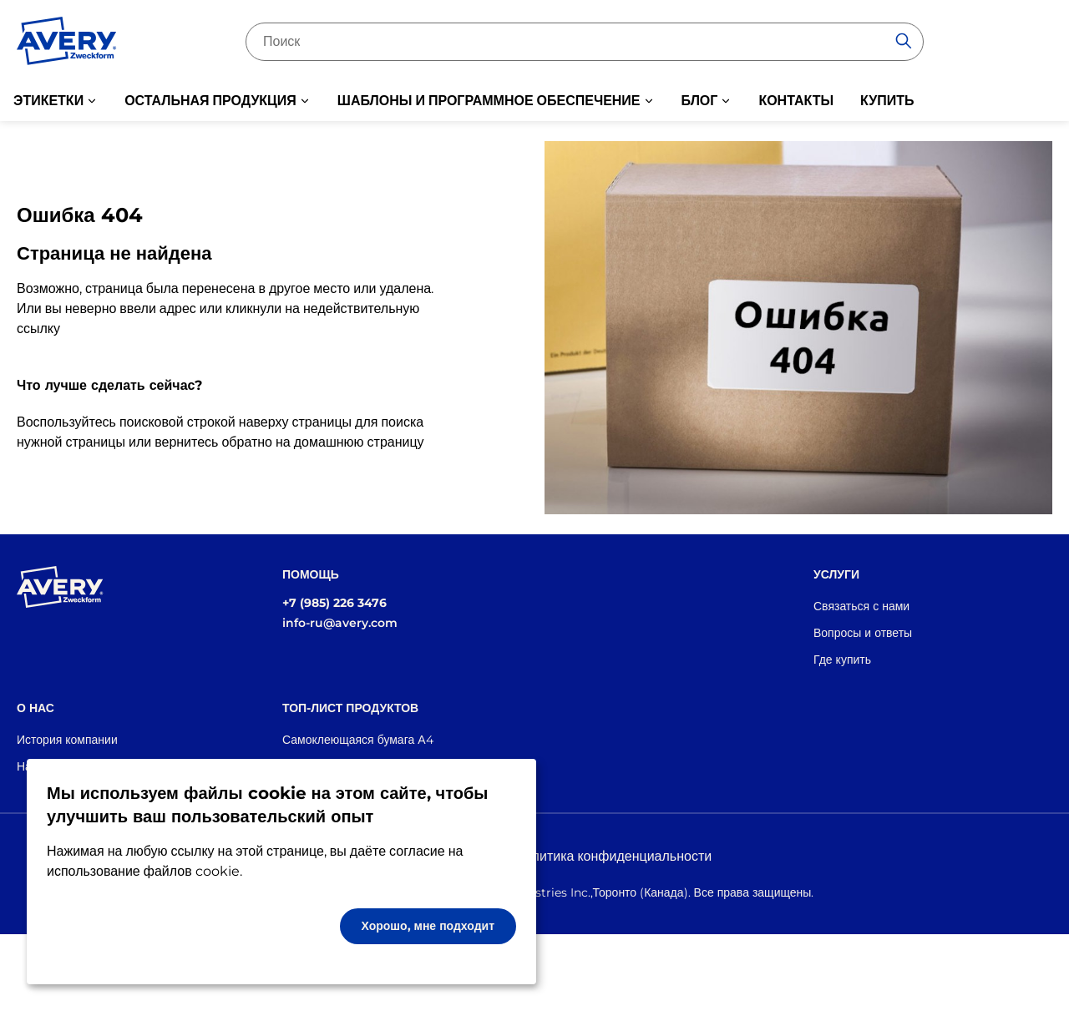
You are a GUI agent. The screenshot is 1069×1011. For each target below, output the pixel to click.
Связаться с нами (861, 606)
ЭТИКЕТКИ (48, 101)
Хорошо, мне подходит (428, 925)
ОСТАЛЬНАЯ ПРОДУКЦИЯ (210, 101)
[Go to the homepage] (67, 44)
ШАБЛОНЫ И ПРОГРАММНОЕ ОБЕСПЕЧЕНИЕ (489, 101)
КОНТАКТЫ (795, 101)
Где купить (842, 659)
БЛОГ (699, 101)
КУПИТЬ (887, 101)
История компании (67, 739)
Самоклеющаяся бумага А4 (357, 739)
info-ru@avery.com (340, 622)
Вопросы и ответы (862, 632)
